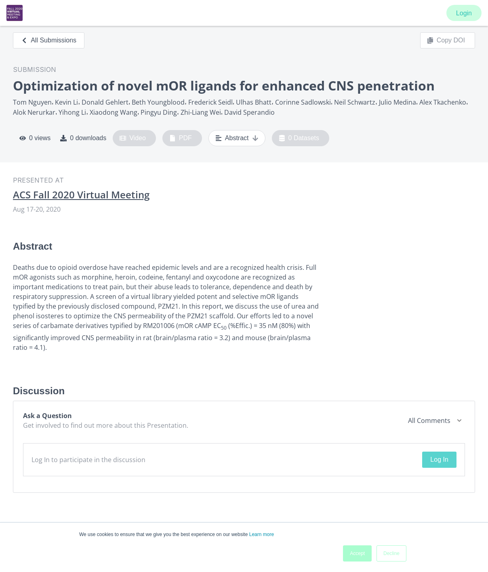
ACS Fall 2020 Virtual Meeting (81, 194)
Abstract (237, 138)
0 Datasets (299, 138)
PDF (180, 138)
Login (464, 13)
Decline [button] (391, 553)
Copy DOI (446, 40)
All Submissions (48, 40)
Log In (439, 459)
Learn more (261, 534)
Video (133, 138)
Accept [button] (357, 553)
